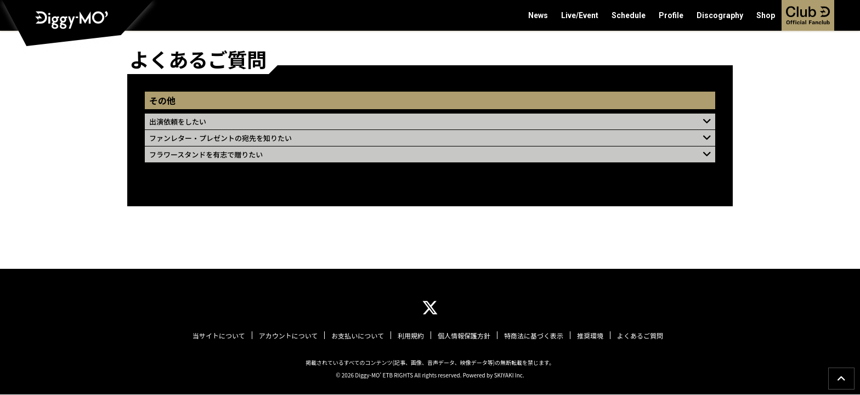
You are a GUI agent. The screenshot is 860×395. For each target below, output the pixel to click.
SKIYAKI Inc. (509, 375)
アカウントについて (288, 335)
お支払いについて (357, 335)
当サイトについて (219, 335)
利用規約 (411, 335)
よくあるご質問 (640, 335)
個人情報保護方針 (464, 335)
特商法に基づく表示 (533, 335)
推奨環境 (590, 335)
